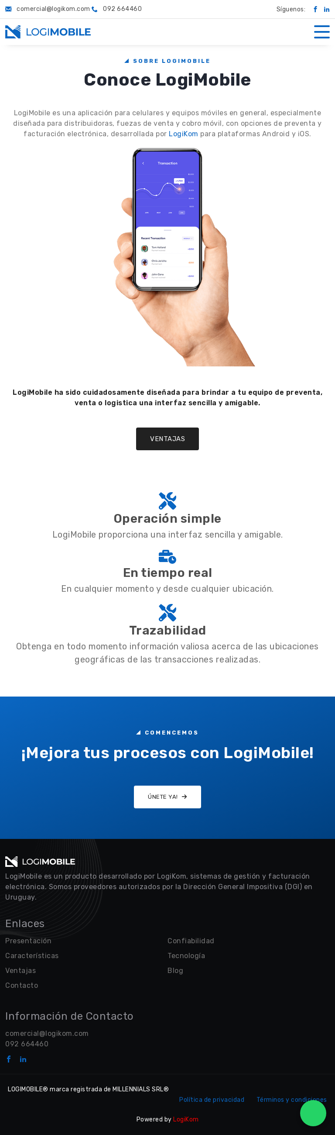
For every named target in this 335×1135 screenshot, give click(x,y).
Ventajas (167, 439)
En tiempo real (167, 573)
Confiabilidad (191, 941)
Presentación (28, 941)
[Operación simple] (167, 500)
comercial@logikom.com (47, 1033)
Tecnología (186, 956)
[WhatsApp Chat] (313, 1113)
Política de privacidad (211, 1100)
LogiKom (183, 134)
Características (32, 956)
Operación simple (168, 518)
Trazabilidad (167, 630)
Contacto (21, 985)
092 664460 (26, 1044)
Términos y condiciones (291, 1100)
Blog (175, 970)
